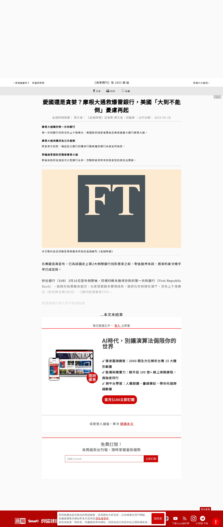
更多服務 (205, 509)
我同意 (158, 518)
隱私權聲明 (102, 518)
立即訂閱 (151, 458)
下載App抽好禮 (180, 523)
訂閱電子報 (202, 523)
